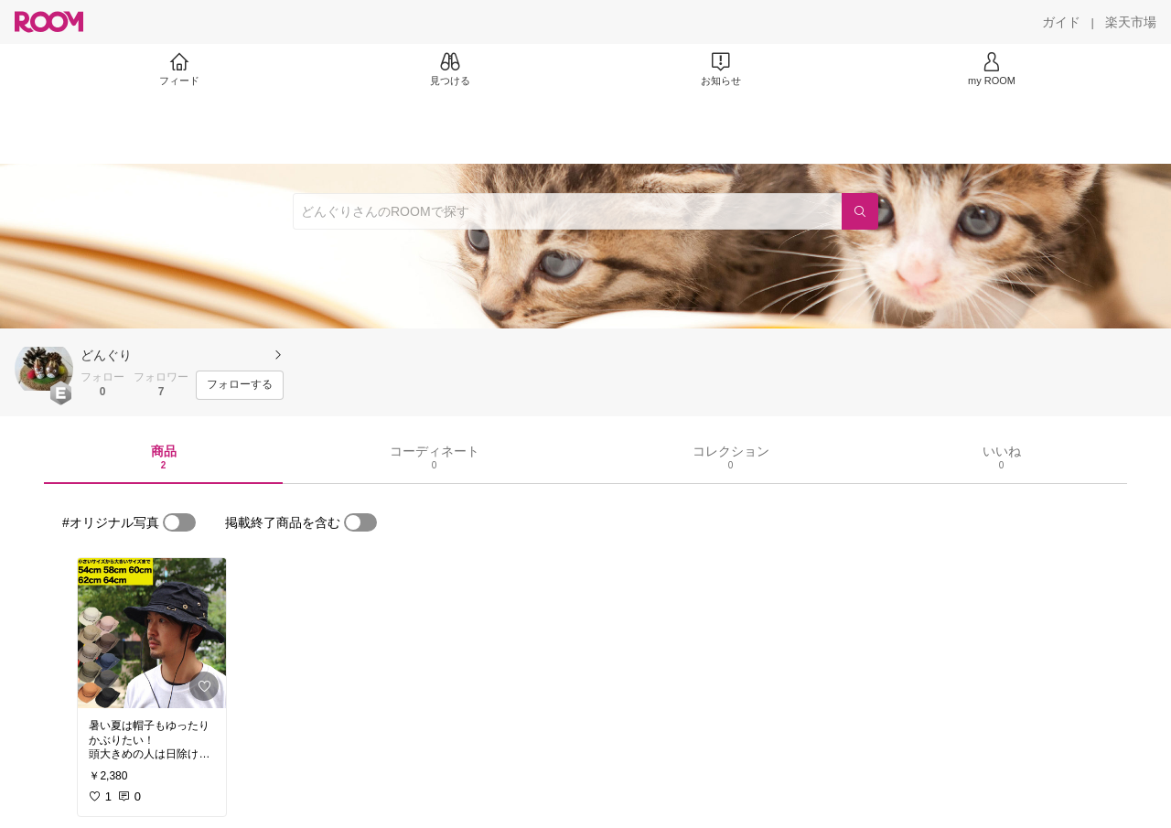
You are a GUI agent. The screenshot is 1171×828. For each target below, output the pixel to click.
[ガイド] (1061, 22)
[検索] (860, 211)
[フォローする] (240, 385)
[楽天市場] (1130, 22)
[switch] (179, 522)
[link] (152, 633)
